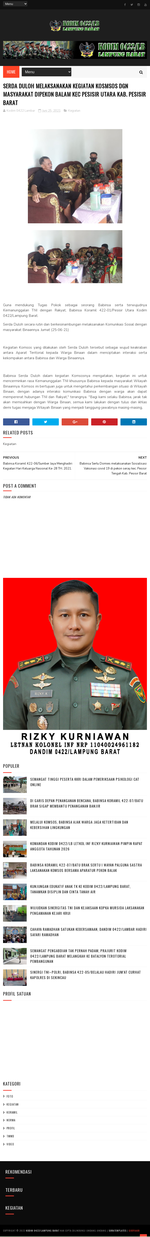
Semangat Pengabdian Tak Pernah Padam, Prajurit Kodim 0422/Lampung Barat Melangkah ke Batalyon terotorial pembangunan (78, 956)
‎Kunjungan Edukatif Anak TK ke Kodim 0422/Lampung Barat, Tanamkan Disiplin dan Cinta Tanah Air (80, 889)
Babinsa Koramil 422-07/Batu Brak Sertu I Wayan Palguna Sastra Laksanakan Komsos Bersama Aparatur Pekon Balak (86, 868)
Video (10, 1145)
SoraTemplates (117, 1231)
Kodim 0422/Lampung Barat (42, 1231)
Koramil (12, 1113)
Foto (10, 1097)
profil (11, 1129)
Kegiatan (74, 111)
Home (11, 72)
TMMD (10, 1137)
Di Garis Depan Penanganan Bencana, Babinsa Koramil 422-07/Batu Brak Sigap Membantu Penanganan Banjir (86, 803)
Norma (11, 1121)
